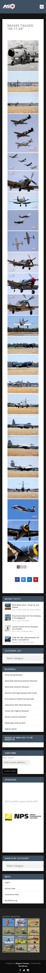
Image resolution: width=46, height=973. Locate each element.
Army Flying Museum (14, 675)
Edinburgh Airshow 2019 (15, 723)
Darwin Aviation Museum (15, 717)
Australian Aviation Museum (17, 687)
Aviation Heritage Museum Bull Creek (21, 693)
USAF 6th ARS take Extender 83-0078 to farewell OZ (25, 638)
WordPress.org (11, 900)
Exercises (26, 610)
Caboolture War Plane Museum (18, 705)
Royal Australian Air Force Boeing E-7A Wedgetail (26, 617)
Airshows (26, 621)
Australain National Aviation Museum (21, 681)
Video (31, 631)
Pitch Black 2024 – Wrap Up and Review (25, 606)
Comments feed (12, 894)
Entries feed (10, 888)
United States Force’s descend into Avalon (25, 628)
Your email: (8, 757)
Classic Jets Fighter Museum (17, 711)
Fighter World (10, 729)
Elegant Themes (22, 963)
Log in (7, 882)
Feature (32, 610)
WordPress (23, 966)
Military (38, 610)
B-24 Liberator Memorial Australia (19, 699)
